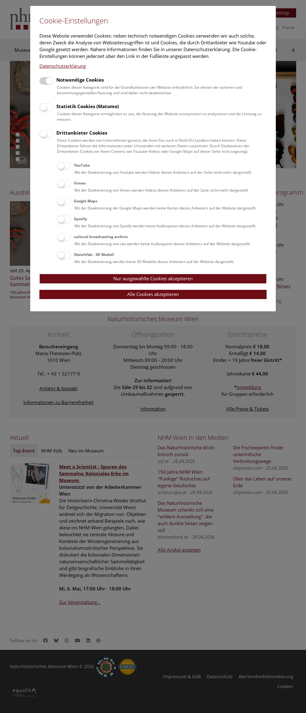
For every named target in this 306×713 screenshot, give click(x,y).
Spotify (80, 218)
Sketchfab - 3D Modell (94, 254)
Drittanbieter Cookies (81, 133)
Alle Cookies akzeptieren (153, 294)
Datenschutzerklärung (62, 66)
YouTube (82, 165)
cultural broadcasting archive (101, 236)
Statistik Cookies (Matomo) (87, 106)
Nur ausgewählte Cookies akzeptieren (153, 278)
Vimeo (80, 183)
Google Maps (85, 201)
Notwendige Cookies (80, 80)
